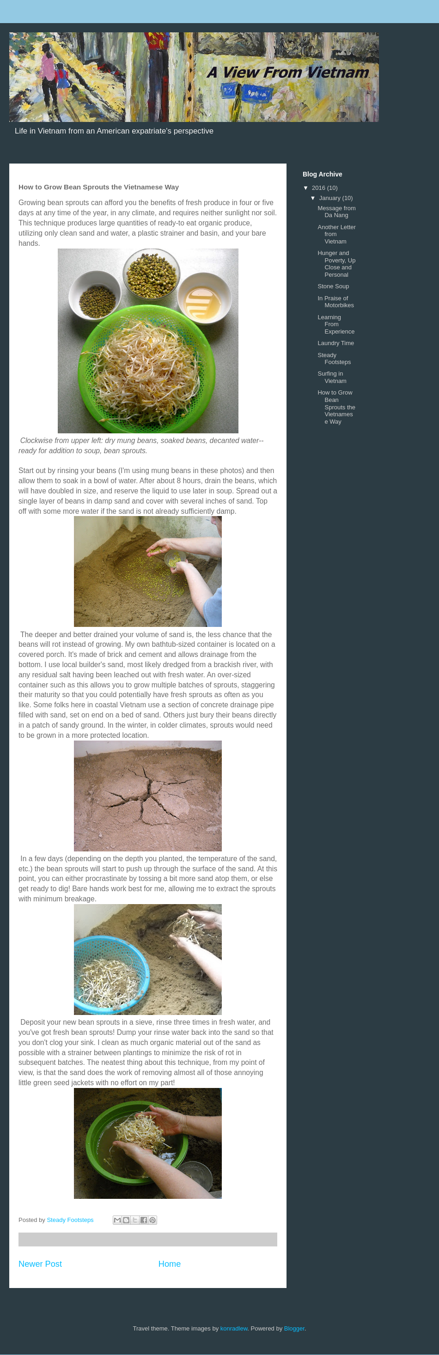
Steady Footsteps (334, 359)
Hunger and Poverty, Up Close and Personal (336, 263)
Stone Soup (333, 286)
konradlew (234, 1328)
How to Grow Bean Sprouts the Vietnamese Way (336, 407)
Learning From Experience (335, 324)
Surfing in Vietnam (331, 377)
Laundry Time (335, 343)
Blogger (294, 1328)
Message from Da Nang (336, 212)
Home (170, 1264)
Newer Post (40, 1264)
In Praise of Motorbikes (335, 302)
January (330, 197)
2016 (319, 187)
